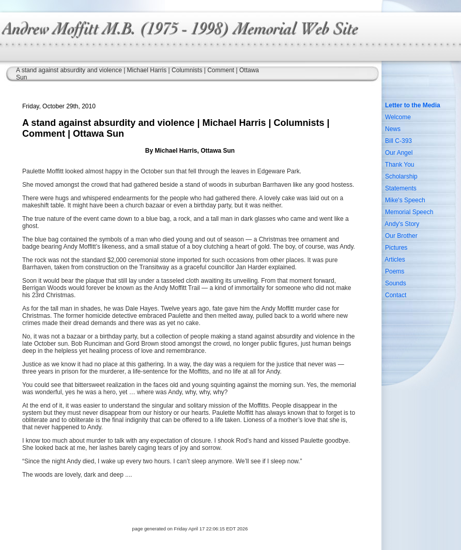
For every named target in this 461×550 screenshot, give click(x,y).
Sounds (395, 283)
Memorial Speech (409, 212)
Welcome (398, 117)
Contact (395, 295)
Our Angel (398, 152)
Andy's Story (402, 224)
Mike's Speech (405, 200)
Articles (395, 259)
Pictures (396, 247)
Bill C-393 (398, 140)
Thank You (399, 164)
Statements (401, 188)
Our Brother (401, 235)
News (393, 129)
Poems (394, 271)
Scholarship (401, 176)
